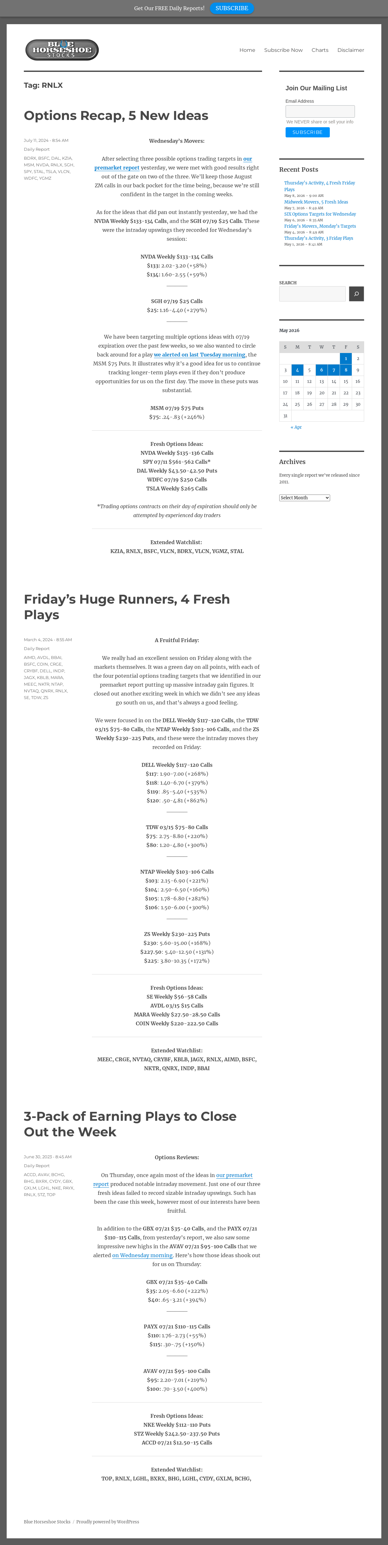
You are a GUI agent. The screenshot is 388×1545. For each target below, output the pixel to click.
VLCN (64, 171)
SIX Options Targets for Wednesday (320, 214)
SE (26, 697)
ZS (45, 697)
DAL (55, 158)
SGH (68, 164)
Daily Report (37, 149)
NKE (56, 1187)
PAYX (68, 1187)
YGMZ (45, 178)
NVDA (42, 164)
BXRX (41, 1181)
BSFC (43, 158)
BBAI (56, 657)
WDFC (30, 178)
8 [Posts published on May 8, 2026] (346, 370)
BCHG (57, 1174)
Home (247, 50)
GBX (67, 1181)
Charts (320, 50)
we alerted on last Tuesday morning (199, 354)
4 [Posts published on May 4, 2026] (297, 370)
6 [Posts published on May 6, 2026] (321, 370)
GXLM (30, 1187)
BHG (29, 1181)
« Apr (296, 427)
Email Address (300, 101)
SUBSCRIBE (232, 8)
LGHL (44, 1187)
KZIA (67, 158)
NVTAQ (31, 690)
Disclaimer (350, 50)
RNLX (56, 164)
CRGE (56, 664)
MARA (57, 677)
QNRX (47, 690)
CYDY (55, 1181)
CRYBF (31, 670)
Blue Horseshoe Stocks (47, 1522)
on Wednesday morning (142, 1255)
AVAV (43, 1174)
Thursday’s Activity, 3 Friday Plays (318, 238)
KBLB (43, 677)
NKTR (43, 684)
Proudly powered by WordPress (107, 1522)
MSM (29, 164)
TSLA (51, 171)
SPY (28, 171)
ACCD (30, 1174)
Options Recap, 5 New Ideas (116, 115)
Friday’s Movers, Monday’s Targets (320, 226)
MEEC (30, 684)
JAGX (29, 677)
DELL (45, 670)
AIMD (29, 657)
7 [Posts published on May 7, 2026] (334, 370)
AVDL (43, 657)
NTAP (57, 684)
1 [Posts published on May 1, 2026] (346, 358)
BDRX (30, 158)
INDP (58, 670)
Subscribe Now (283, 50)
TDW (36, 697)
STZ (41, 1194)
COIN (42, 664)
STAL (39, 171)
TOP (51, 1194)
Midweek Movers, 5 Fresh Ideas (316, 202)
